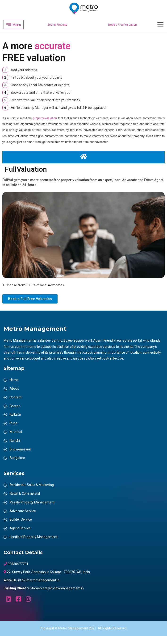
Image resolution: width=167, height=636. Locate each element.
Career (15, 406)
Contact (15, 397)
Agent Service (20, 528)
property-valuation (45, 118)
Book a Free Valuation (122, 24)
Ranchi (15, 440)
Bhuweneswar (20, 449)
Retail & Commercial (25, 493)
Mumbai (16, 432)
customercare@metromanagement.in (55, 588)
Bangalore (17, 458)
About (14, 388)
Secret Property (57, 24)
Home (14, 380)
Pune (13, 423)
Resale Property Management (32, 502)
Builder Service (21, 519)
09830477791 (17, 564)
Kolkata (15, 414)
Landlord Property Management (33, 537)
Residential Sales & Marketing (32, 485)
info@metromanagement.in (38, 580)
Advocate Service (23, 511)
